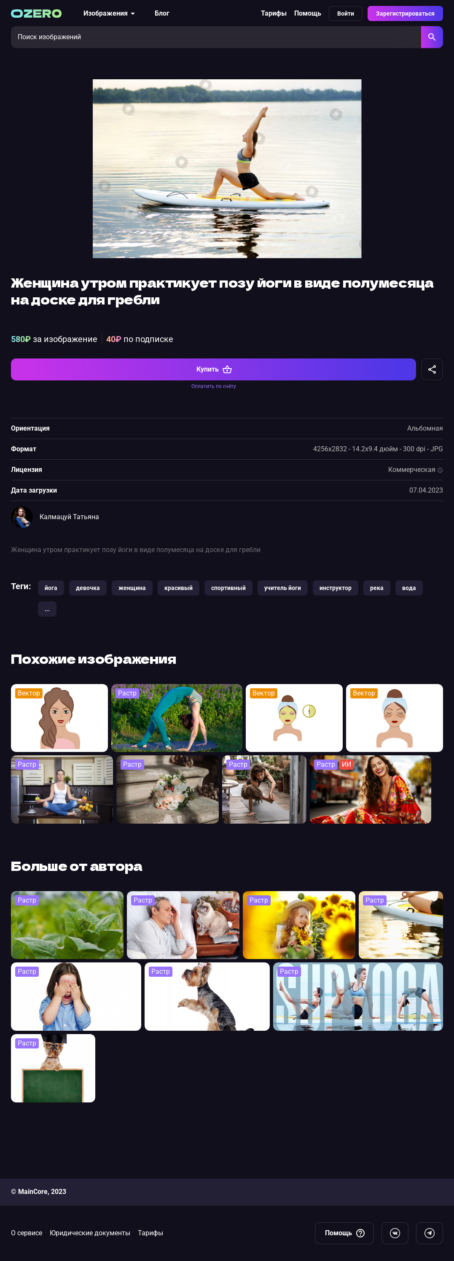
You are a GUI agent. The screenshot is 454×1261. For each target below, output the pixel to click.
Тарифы (274, 13)
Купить (214, 429)
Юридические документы (90, 1233)
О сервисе (26, 1233)
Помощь (307, 13)
